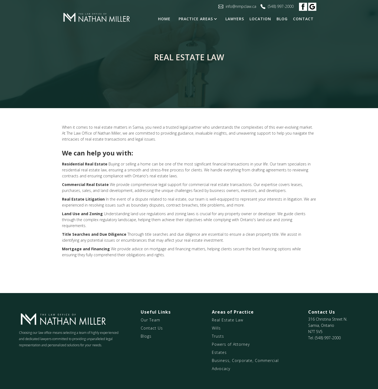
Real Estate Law (227, 319)
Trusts (218, 336)
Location (260, 18)
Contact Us (152, 328)
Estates (219, 352)
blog (282, 18)
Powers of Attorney (231, 344)
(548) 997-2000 (328, 337)
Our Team (150, 319)
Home (164, 18)
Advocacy (221, 368)
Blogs (146, 336)
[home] (96, 17)
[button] (199, 19)
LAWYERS (234, 18)
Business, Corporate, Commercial (245, 360)
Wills (216, 328)
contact (303, 18)
